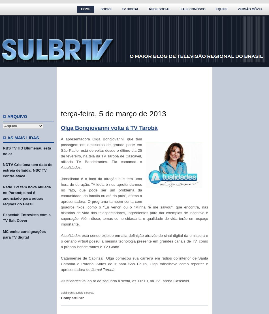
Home (85, 9)
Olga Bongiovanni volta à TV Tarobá (109, 128)
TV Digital (130, 9)
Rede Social (159, 9)
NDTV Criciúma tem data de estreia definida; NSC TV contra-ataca (27, 170)
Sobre (106, 9)
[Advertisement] (28, 88)
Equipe (222, 9)
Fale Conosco (193, 9)
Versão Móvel (250, 9)
